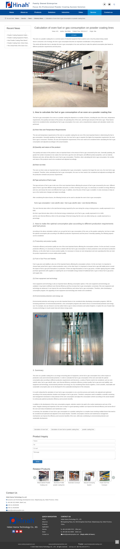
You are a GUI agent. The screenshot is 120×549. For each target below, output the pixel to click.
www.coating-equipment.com (26, 544)
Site (95, 31)
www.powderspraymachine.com (58, 544)
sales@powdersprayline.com (15, 510)
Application (45, 527)
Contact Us (45, 534)
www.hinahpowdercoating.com (93, 544)
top (117, 542)
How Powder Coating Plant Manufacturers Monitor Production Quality (18, 41)
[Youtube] (20, 531)
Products (44, 524)
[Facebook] (13, 531)
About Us (45, 522)
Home (44, 519)
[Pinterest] (17, 531)
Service (44, 529)
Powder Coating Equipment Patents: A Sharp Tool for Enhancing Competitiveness (18, 38)
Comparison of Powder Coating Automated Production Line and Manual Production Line (18, 33)
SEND (37, 461)
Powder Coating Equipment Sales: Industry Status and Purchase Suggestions (18, 35)
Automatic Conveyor (74, 482)
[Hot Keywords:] (114, 4)
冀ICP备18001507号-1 (83, 546)
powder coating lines (88, 429)
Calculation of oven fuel (41, 429)
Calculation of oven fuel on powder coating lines (65, 429)
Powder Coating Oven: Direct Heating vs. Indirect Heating (18, 43)
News (43, 532)
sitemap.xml (72, 546)
